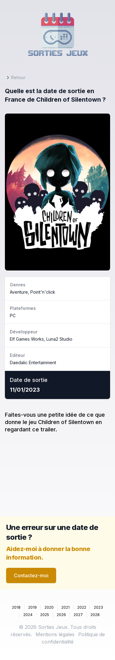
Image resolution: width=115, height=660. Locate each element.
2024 (28, 614)
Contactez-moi (31, 575)
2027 (78, 614)
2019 (32, 607)
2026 (61, 614)
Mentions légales (55, 634)
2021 (65, 607)
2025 (44, 614)
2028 (95, 614)
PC (13, 315)
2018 (16, 607)
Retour (15, 77)
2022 (81, 607)
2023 (98, 607)
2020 (49, 607)
